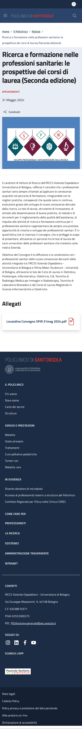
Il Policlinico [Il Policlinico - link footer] (14, 384)
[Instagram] (8, 642)
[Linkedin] (16, 642)
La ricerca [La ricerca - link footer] (12, 533)
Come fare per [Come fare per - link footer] (15, 514)
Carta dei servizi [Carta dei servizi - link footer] (14, 407)
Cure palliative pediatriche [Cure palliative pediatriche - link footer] (21, 454)
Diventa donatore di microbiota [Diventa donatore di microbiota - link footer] (24, 489)
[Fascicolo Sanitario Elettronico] (18, 671)
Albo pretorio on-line (14, 715)
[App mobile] (8, 661)
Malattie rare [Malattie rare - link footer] (13, 467)
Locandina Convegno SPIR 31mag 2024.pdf (36, 321)
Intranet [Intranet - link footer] (11, 563)
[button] (74, 15)
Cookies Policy (10, 701)
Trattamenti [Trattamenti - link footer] (12, 448)
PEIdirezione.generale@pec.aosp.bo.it (33, 623)
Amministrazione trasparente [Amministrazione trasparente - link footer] (27, 553)
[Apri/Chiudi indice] (2, 727)
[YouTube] (33, 642)
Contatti (11, 586)
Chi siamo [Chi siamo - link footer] (11, 394)
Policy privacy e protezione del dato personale (29, 708)
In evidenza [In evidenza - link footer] (13, 479)
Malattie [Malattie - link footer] (10, 435)
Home (5, 31)
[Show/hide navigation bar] (5, 15)
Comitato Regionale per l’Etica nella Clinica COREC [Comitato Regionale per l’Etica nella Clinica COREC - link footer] (35, 501)
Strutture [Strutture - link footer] (11, 413)
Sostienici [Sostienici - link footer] (12, 543)
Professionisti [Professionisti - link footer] (15, 523)
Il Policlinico (20, 31)
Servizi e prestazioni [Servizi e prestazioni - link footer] (19, 425)
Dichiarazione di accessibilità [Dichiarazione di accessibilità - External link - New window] (19, 722)
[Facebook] (25, 642)
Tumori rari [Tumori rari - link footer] (11, 461)
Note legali (8, 694)
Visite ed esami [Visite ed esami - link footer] (14, 441)
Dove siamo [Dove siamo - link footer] (12, 400)
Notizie (36, 31)
